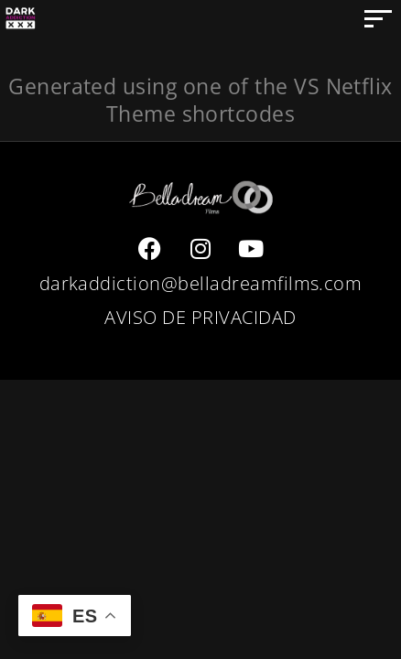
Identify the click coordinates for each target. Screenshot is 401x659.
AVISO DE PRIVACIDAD (200, 317)
